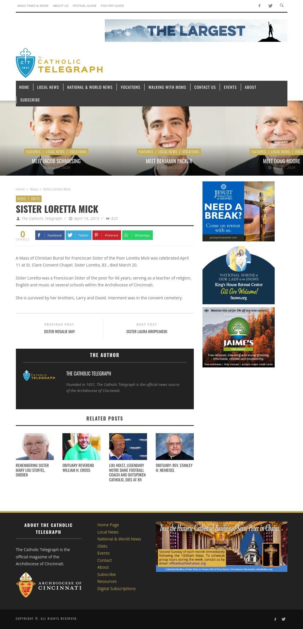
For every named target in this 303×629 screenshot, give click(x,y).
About (103, 567)
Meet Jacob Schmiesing (56, 161)
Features (33, 151)
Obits (35, 198)
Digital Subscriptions (116, 588)
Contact (104, 560)
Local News (55, 151)
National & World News (119, 539)
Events (103, 553)
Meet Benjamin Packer (169, 161)
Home (20, 189)
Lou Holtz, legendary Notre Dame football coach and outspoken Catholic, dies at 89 (127, 472)
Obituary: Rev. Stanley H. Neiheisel (174, 467)
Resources (107, 581)
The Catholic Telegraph (42, 218)
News (34, 189)
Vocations (78, 151)
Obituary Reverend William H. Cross (78, 467)
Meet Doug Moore (281, 161)
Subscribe (106, 574)
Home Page (108, 524)
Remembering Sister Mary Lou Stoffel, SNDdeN (32, 470)
